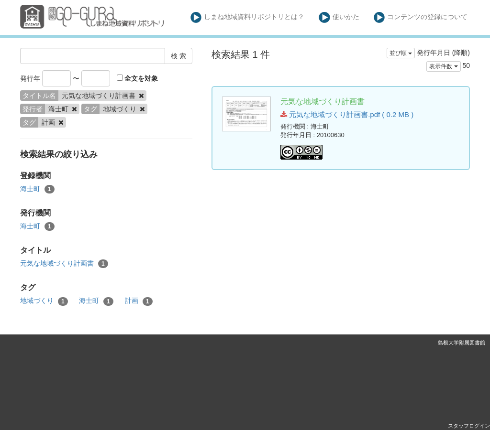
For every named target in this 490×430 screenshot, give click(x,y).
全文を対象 (137, 78)
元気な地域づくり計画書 (64, 263)
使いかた (339, 17)
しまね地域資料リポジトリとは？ (247, 17)
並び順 (401, 53)
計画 (139, 301)
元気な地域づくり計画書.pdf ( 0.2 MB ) (346, 114)
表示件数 (443, 66)
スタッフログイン (469, 426)
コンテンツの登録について (421, 17)
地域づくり (44, 301)
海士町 (37, 189)
